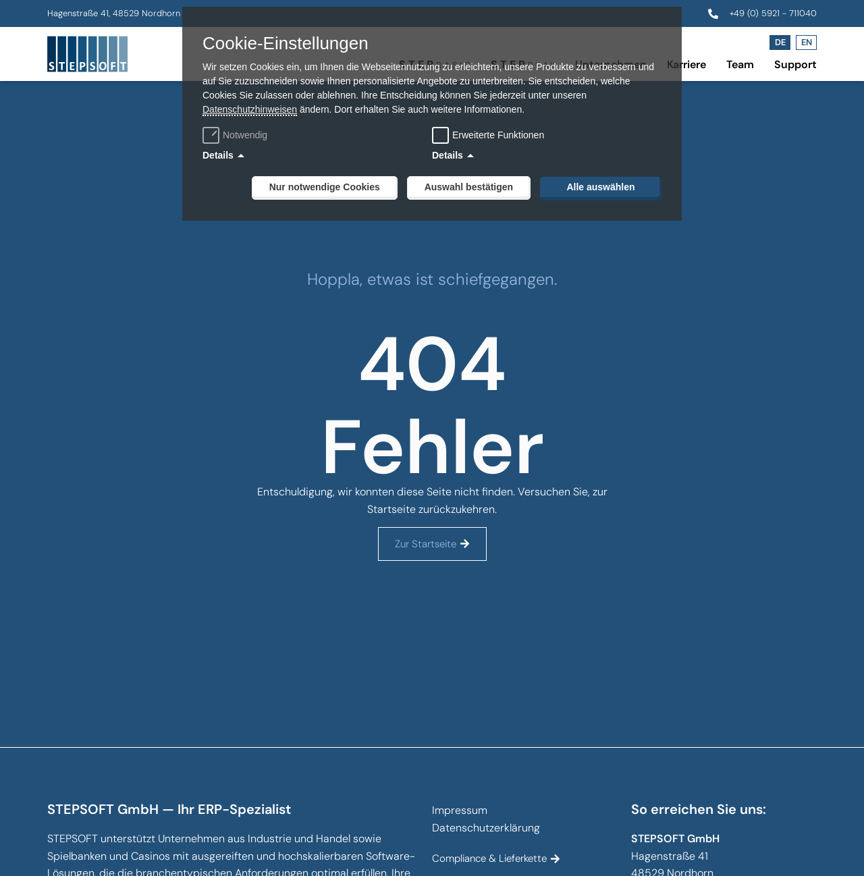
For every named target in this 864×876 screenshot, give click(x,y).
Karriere (686, 64)
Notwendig (236, 135)
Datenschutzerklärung (486, 828)
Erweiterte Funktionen (498, 135)
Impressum (459, 810)
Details (218, 155)
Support (795, 64)
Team (740, 64)
